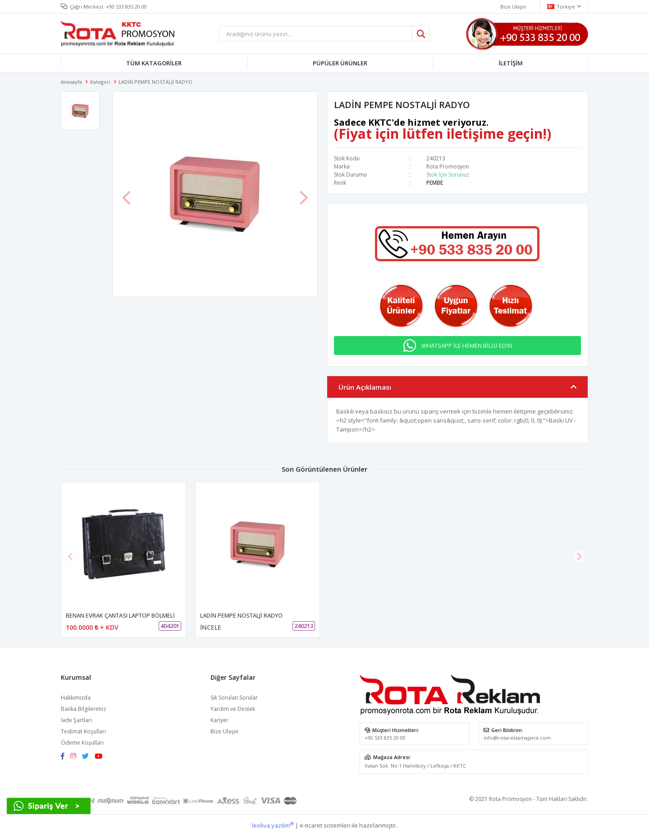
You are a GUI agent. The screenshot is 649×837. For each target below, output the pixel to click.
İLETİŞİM (510, 63)
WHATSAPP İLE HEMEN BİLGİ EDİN (466, 345)
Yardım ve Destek (232, 709)
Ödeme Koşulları (82, 742)
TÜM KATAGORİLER (154, 63)
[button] (579, 556)
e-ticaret (311, 825)
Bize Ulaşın (224, 731)
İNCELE (210, 627)
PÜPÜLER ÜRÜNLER (340, 63)
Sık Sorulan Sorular (234, 697)
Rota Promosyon (447, 166)
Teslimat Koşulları (83, 731)
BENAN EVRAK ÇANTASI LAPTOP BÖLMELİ (120, 615)
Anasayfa (71, 81)
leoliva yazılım (273, 825)
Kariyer (219, 720)
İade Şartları (76, 720)
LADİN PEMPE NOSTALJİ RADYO (241, 615)
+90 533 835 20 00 (126, 6)
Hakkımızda (76, 697)
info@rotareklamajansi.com (517, 737)
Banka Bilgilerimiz (83, 709)
